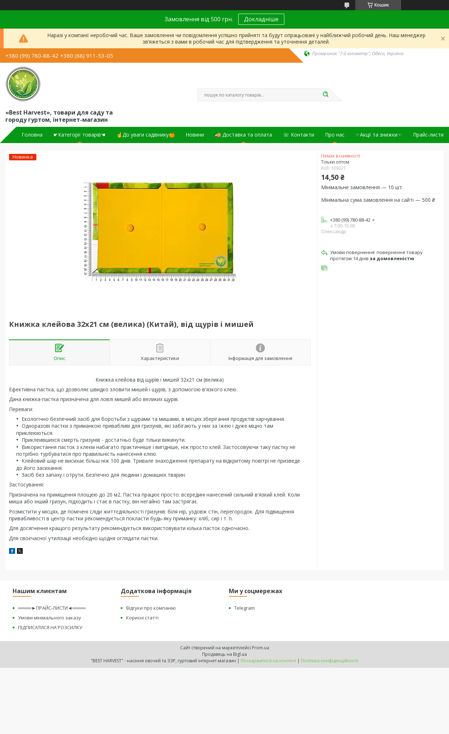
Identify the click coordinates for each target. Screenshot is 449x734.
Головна (32, 134)
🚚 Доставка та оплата (243, 134)
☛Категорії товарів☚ (79, 134)
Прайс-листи (428, 134)
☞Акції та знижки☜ (378, 134)
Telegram (244, 608)
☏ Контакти (298, 134)
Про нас (334, 134)
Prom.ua (260, 648)
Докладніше (261, 19)
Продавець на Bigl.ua (224, 654)
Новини (195, 134)
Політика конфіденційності (329, 661)
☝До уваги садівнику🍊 (145, 134)
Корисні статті (142, 617)
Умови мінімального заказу (49, 617)
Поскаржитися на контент (268, 661)
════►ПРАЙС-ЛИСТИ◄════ (51, 608)
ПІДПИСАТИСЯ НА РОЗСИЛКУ (50, 627)
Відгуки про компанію (151, 608)
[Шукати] (325, 94)
